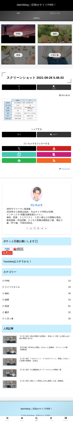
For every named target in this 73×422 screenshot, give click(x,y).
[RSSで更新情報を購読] (54, 160)
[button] (54, 87)
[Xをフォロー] (19, 148)
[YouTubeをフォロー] (54, 148)
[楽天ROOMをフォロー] (54, 154)
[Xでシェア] (19, 87)
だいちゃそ (37, 205)
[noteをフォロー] (19, 154)
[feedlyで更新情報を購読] (19, 160)
